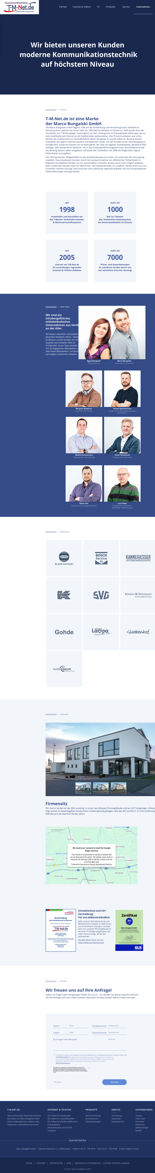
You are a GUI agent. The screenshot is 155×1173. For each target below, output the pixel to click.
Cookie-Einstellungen (116, 1163)
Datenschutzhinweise (88, 1163)
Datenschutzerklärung (63, 1063)
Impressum (56, 1163)
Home (29, 1163)
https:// (91, 942)
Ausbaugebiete (54, 1124)
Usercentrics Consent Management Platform (96, 864)
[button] (49, 759)
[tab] (67, 213)
